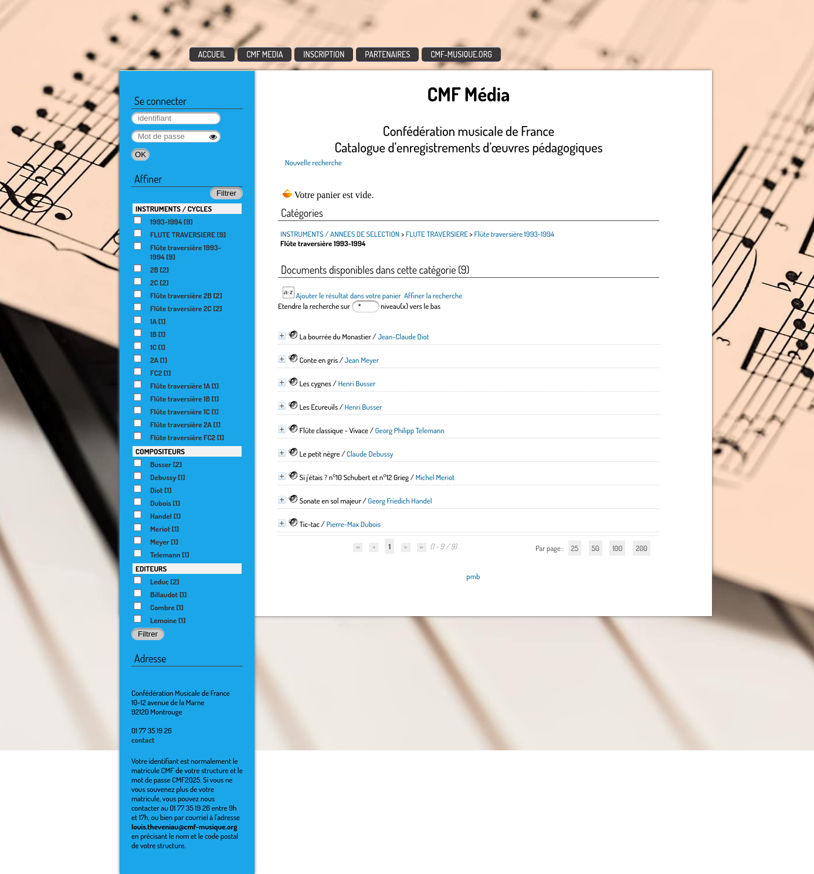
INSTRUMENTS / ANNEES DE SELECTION (339, 234)
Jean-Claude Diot (403, 336)
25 (574, 548)
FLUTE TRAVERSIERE (437, 234)
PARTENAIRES (387, 54)
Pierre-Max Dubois (353, 524)
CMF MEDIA (264, 54)
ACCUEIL (212, 54)
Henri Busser (356, 383)
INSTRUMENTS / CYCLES (173, 208)
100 (617, 548)
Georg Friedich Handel (400, 500)
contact (143, 739)
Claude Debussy (370, 453)
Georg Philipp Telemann (409, 430)
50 (595, 548)
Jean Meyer (362, 360)
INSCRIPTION (323, 54)
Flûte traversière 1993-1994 (514, 234)
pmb (473, 576)
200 (641, 548)
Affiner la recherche (433, 295)
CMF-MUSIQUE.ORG (461, 54)
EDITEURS (151, 568)
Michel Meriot (435, 477)
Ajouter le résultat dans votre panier (348, 295)
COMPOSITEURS (160, 451)
